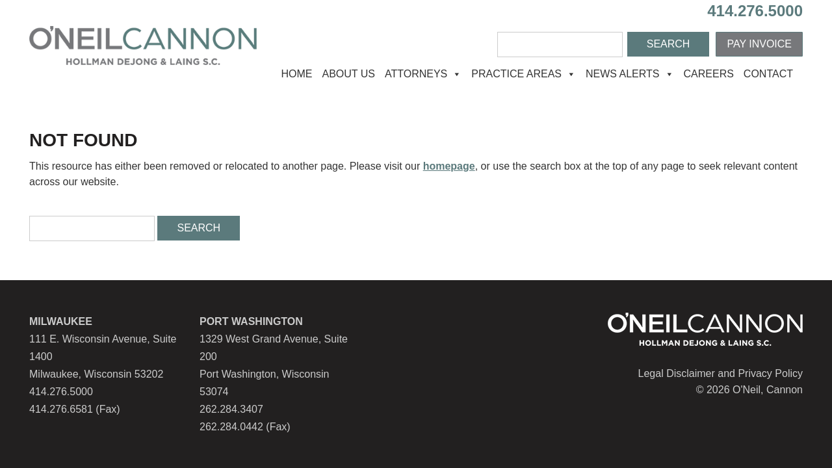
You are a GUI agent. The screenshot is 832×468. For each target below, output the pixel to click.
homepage (449, 166)
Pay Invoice (759, 43)
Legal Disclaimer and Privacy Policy (720, 373)
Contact (768, 73)
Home (296, 73)
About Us (348, 73)
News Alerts (630, 73)
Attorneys (423, 73)
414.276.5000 (755, 11)
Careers (709, 73)
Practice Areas (523, 73)
